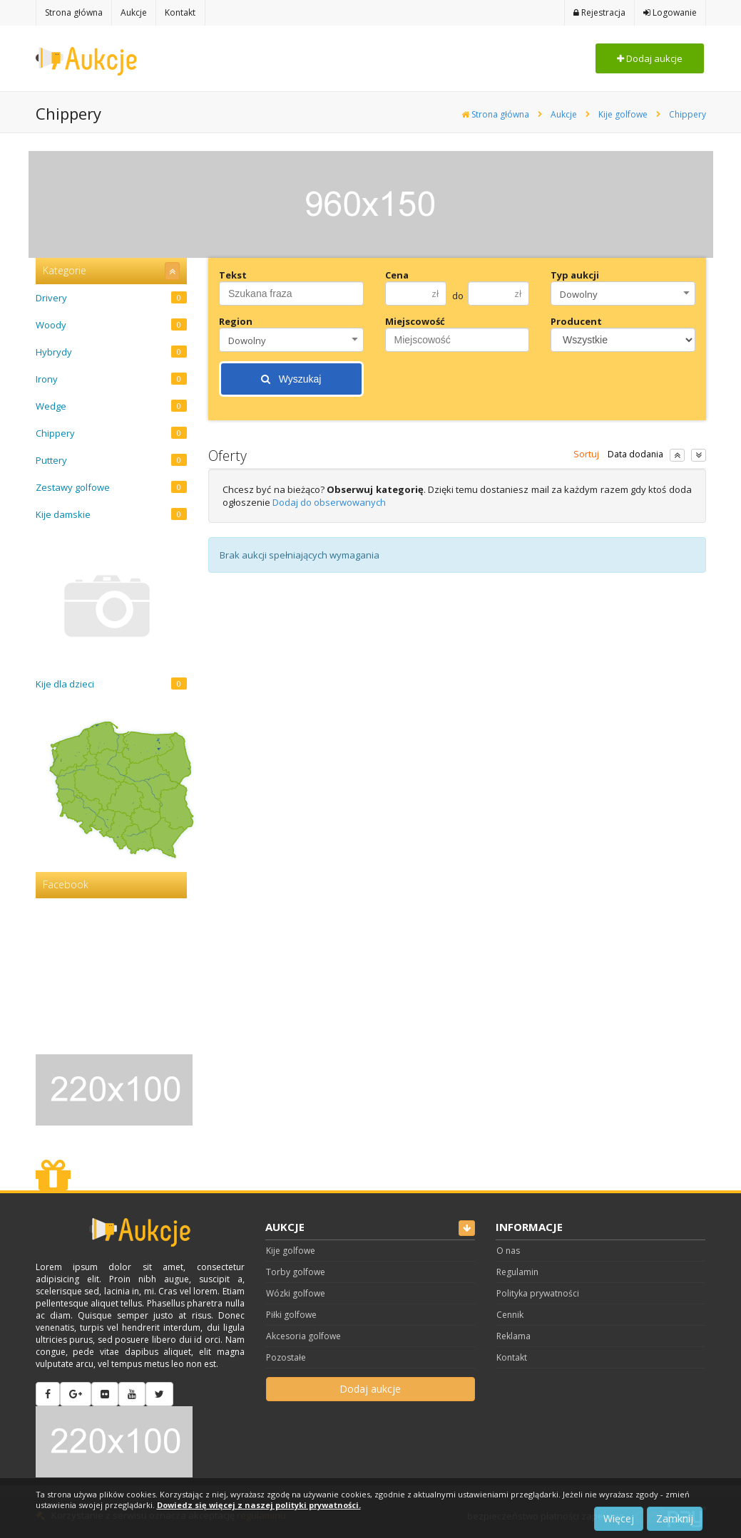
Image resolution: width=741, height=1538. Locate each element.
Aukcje (564, 114)
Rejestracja (599, 12)
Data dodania (635, 454)
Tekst (233, 275)
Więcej (618, 1518)
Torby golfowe (295, 1272)
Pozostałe (286, 1357)
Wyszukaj (291, 379)
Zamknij (674, 1518)
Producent (576, 321)
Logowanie (670, 12)
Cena (397, 275)
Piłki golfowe (291, 1315)
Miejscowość (415, 321)
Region (235, 321)
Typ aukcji (575, 275)
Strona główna (495, 114)
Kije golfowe (623, 114)
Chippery (687, 114)
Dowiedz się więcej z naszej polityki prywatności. (259, 1505)
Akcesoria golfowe (303, 1336)
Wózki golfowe (295, 1293)
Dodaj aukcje (650, 58)
